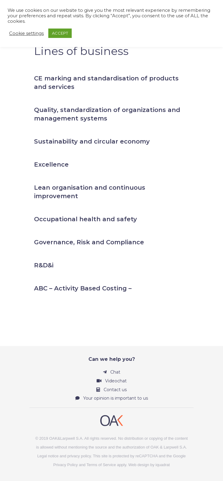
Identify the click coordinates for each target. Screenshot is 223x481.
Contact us (111, 389)
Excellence (51, 164)
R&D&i (43, 265)
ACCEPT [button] (60, 33)
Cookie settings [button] (26, 33)
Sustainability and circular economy (92, 141)
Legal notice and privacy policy (64, 456)
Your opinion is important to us (111, 398)
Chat (111, 372)
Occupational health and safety (85, 219)
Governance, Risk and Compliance (89, 242)
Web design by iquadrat (149, 464)
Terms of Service (101, 464)
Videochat (112, 381)
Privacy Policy (65, 464)
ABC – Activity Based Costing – (83, 288)
